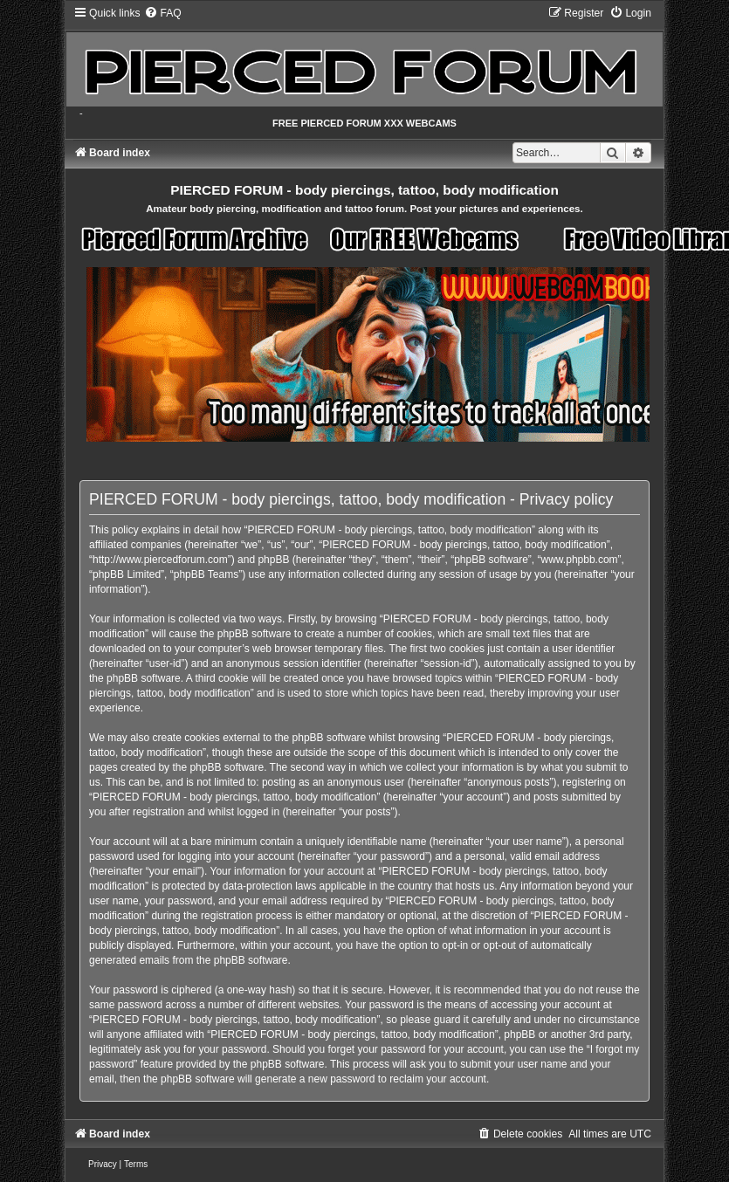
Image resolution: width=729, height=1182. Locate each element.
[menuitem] (162, 13)
